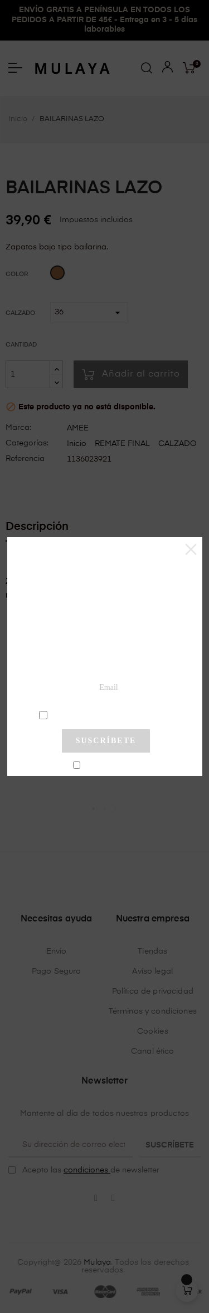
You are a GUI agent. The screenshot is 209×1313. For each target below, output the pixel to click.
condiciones (107, 714)
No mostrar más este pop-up (110, 765)
